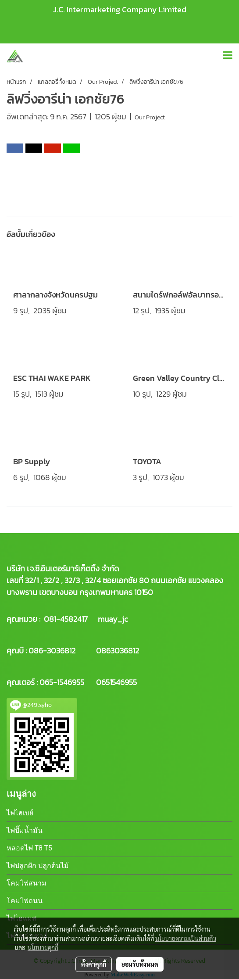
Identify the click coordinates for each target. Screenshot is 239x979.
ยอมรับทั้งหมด (139, 964)
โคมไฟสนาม (26, 883)
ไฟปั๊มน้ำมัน (25, 830)
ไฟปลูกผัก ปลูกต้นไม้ (38, 865)
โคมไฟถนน (25, 901)
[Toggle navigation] (227, 55)
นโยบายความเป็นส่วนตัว (185, 938)
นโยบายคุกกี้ (43, 947)
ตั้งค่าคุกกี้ (93, 964)
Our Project (150, 117)
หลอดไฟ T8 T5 (29, 848)
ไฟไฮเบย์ (20, 813)
